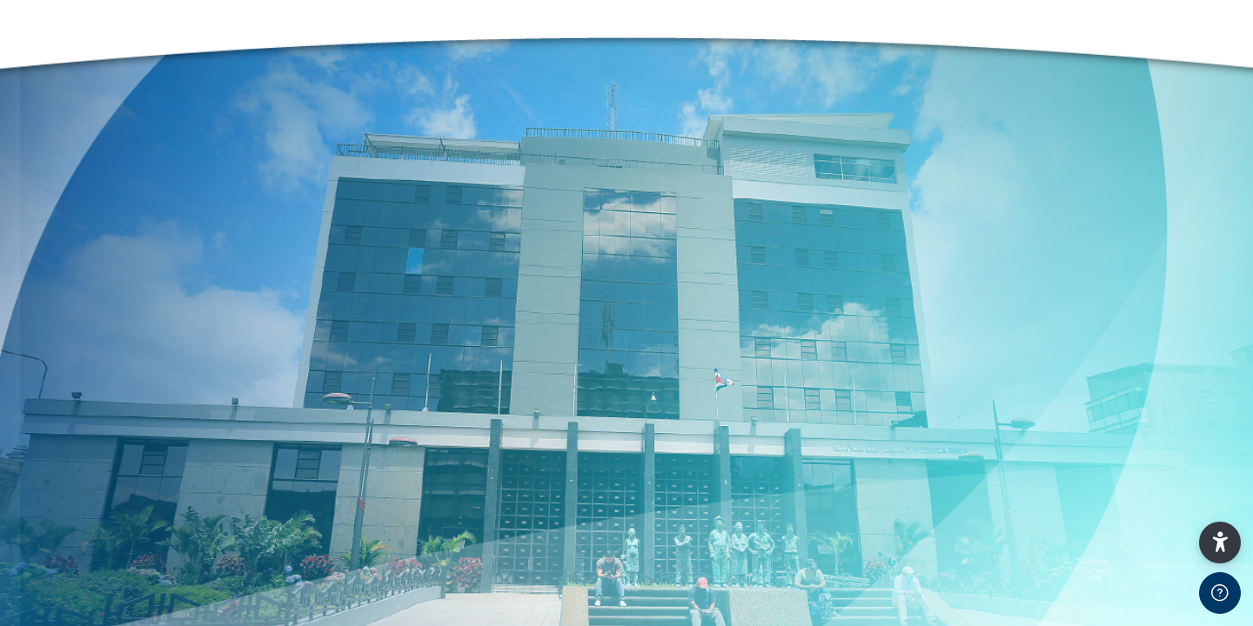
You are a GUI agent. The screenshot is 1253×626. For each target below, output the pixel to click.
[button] (1220, 542)
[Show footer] (1220, 593)
